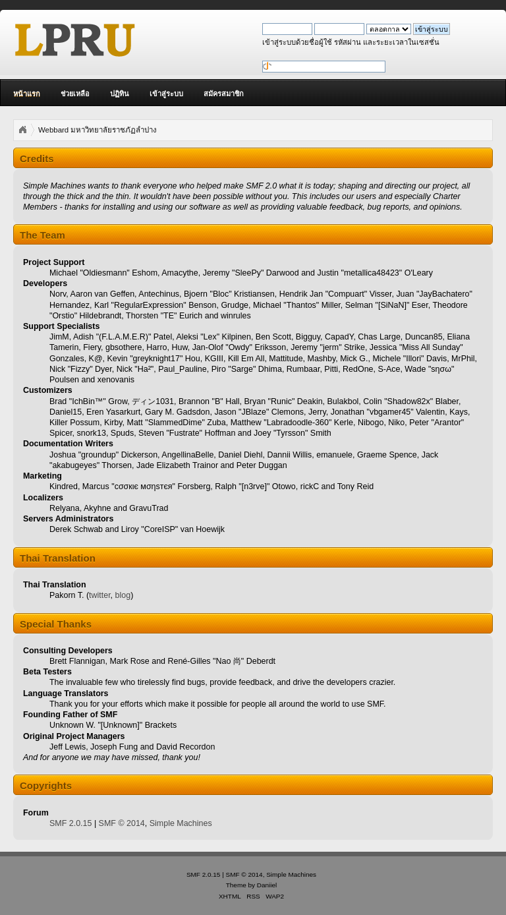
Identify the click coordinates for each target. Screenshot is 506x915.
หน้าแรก (26, 94)
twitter (100, 595)
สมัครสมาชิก (224, 94)
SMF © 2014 (122, 823)
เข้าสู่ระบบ (166, 94)
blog (123, 595)
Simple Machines (181, 823)
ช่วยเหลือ (75, 94)
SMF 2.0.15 (70, 823)
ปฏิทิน (119, 94)
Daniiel (267, 885)
